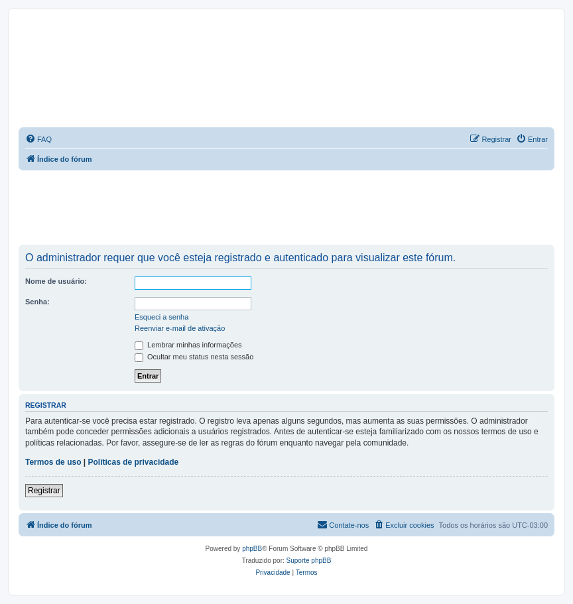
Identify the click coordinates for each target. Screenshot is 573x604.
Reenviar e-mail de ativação (180, 328)
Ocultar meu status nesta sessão (194, 357)
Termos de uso (53, 462)
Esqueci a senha (161, 317)
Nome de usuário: (56, 281)
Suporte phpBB (309, 560)
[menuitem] (38, 139)
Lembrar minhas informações (188, 345)
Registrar (44, 490)
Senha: (37, 302)
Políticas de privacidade (133, 462)
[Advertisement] (286, 207)
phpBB (252, 548)
